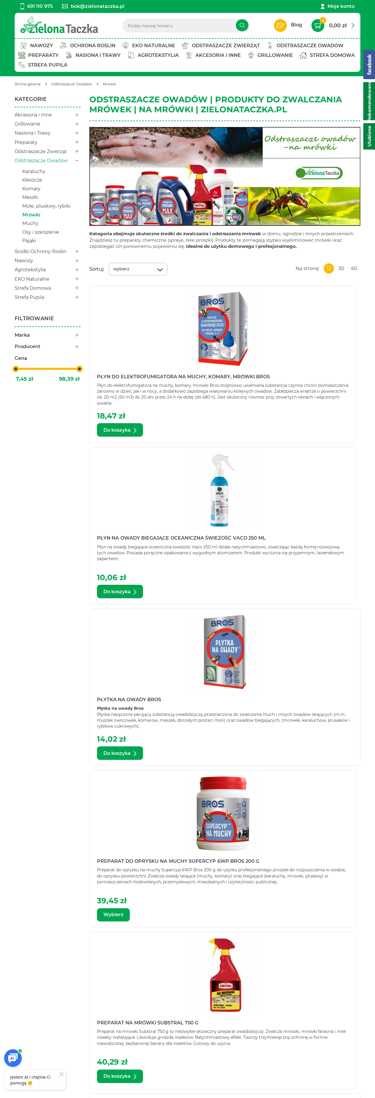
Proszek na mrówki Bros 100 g (224, 702)
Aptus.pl (280, 1090)
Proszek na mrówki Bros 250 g (315, 702)
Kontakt (24, 999)
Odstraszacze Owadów (48, 160)
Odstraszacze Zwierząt (48, 151)
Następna (262, 945)
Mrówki (31, 215)
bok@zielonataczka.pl (93, 6)
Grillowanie (48, 123)
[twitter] (191, 1073)
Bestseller (91, 1015)
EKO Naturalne (48, 279)
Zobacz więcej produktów (315, 945)
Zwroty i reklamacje (174, 1023)
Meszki (30, 197)
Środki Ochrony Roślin (48, 251)
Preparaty (48, 142)
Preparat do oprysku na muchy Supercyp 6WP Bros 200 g (132, 540)
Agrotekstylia (48, 269)
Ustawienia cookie (36, 1090)
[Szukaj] (242, 25)
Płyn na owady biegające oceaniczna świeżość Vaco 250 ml (225, 379)
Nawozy (48, 260)
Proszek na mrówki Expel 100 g (308, 863)
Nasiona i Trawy (48, 133)
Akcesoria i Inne (48, 114)
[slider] (16, 369)
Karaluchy (33, 171)
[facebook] (181, 1073)
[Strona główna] (27, 84)
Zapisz (333, 1000)
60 (354, 268)
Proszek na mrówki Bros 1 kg (132, 702)
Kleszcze (32, 180)
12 (329, 268)
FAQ (156, 1031)
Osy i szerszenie (40, 232)
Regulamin (164, 999)
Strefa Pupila (48, 297)
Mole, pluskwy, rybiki (46, 206)
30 (341, 268)
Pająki (29, 240)
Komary (31, 189)
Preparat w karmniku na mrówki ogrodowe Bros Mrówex (316, 540)
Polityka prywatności (175, 1007)
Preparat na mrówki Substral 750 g (218, 540)
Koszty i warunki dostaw (179, 1015)
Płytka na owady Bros (312, 376)
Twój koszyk (94, 999)
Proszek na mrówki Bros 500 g (132, 863)
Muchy (30, 223)
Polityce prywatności (277, 1051)
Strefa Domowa (48, 288)
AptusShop (225, 1090)
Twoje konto (94, 1007)
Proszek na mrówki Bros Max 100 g (224, 863)
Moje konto (341, 6)
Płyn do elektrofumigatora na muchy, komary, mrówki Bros (131, 379)
